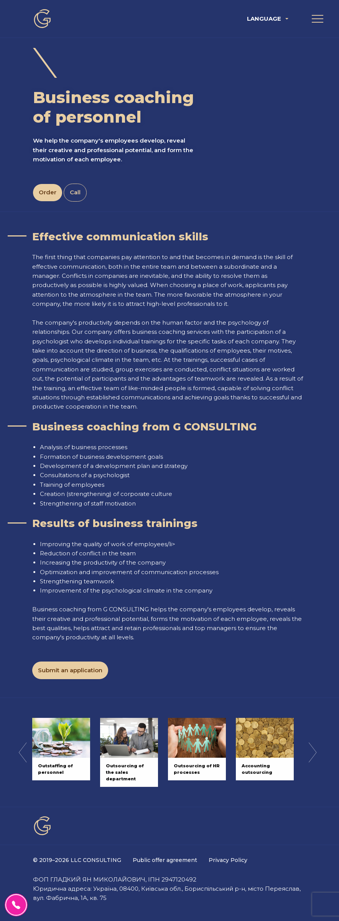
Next (312, 752)
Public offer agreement (165, 860)
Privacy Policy (228, 860)
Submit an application (70, 670)
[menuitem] (268, 18)
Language (264, 18)
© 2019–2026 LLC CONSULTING (77, 860)
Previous (22, 752)
